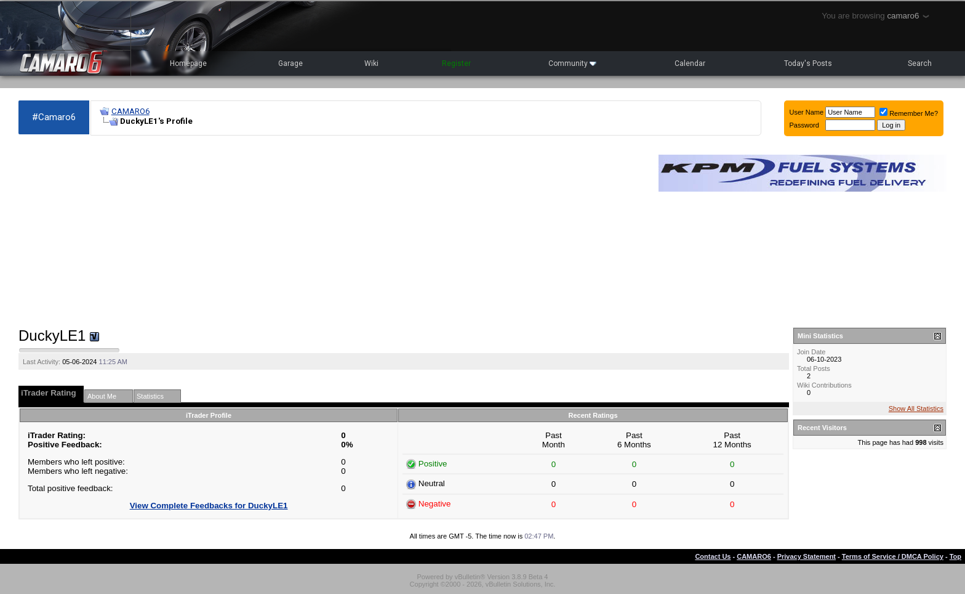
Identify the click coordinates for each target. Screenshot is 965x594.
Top (955, 556)
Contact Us (713, 556)
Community (572, 63)
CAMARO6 (130, 111)
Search (920, 63)
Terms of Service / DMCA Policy (892, 556)
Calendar (690, 63)
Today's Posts (808, 63)
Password (804, 125)
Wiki (371, 63)
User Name (807, 112)
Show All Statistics (916, 408)
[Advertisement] (332, 231)
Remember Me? (908, 113)
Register (456, 63)
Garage (290, 63)
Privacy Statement (806, 556)
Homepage (188, 63)
